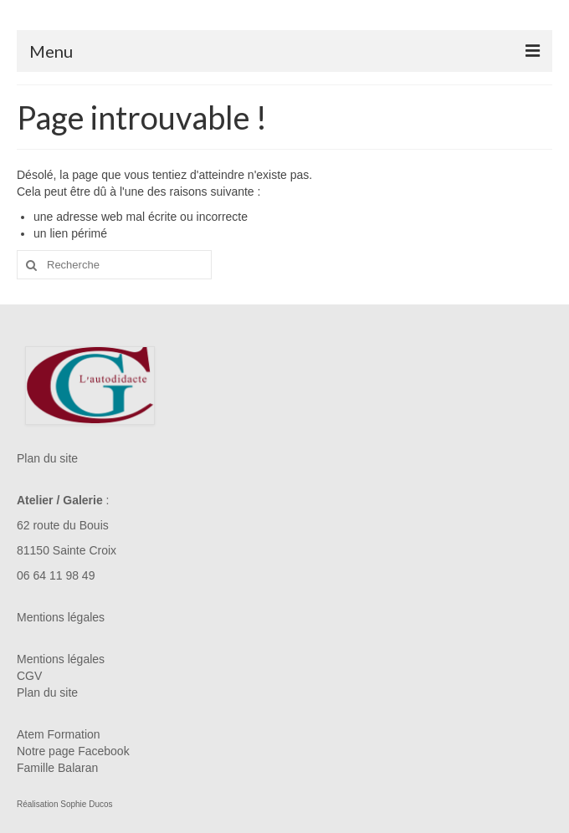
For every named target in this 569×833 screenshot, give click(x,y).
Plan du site (47, 458)
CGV (29, 675)
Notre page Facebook (73, 751)
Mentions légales (61, 617)
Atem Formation (58, 734)
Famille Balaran (57, 767)
